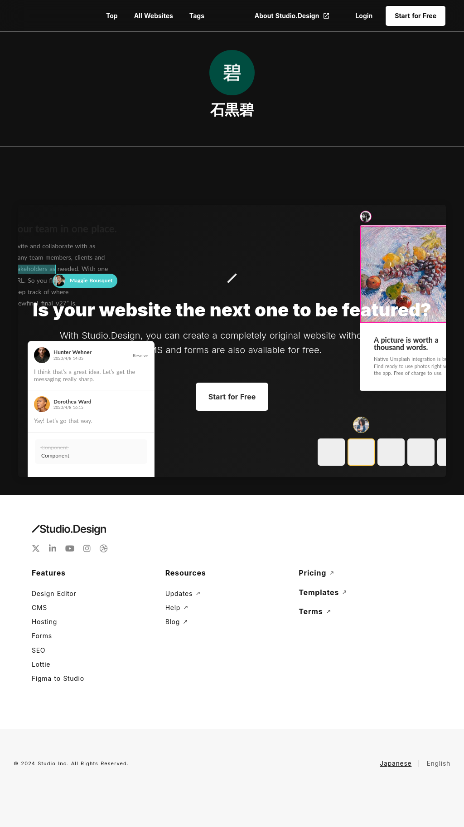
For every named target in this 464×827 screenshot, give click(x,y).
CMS (39, 607)
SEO (38, 650)
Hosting (44, 621)
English (438, 763)
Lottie (41, 664)
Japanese (395, 763)
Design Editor (54, 593)
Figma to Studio (58, 678)
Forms (42, 636)
